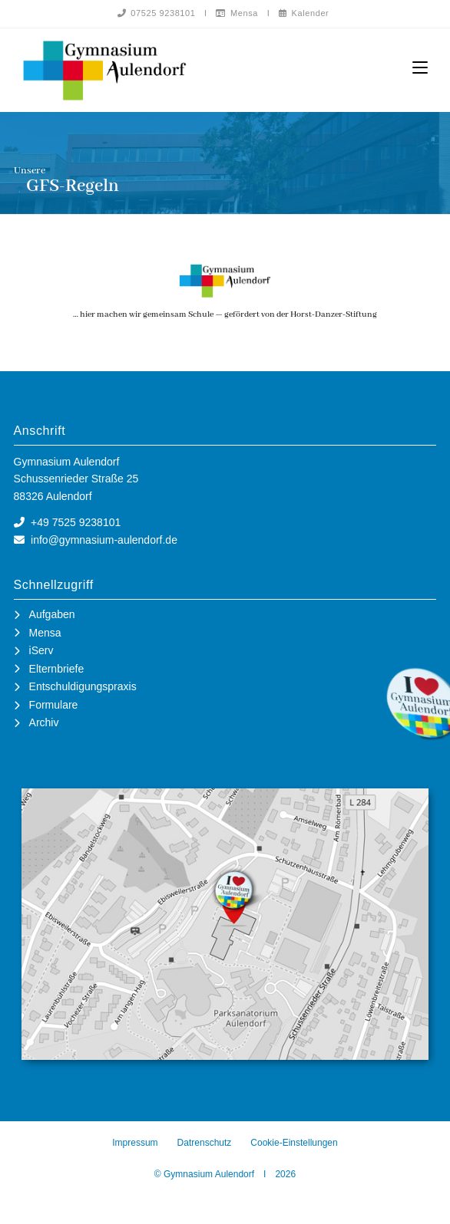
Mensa (237, 13)
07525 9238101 (156, 13)
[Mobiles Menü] (420, 68)
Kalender (304, 13)
